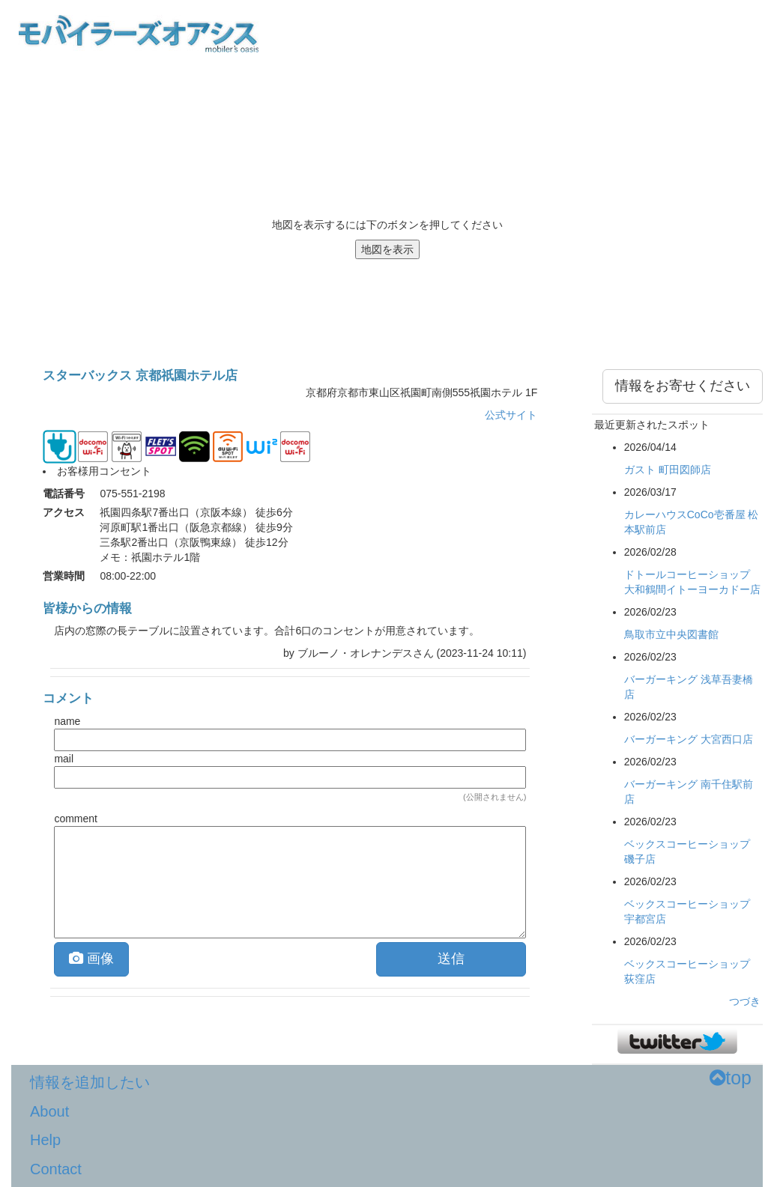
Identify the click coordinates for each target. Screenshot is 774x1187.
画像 (91, 958)
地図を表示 (387, 249)
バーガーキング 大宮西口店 (688, 739)
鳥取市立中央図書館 (671, 634)
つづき (745, 1001)
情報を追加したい (90, 1082)
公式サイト (511, 415)
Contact (56, 1169)
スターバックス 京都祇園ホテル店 (140, 375)
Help (45, 1140)
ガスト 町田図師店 (667, 470)
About (49, 1111)
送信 (451, 958)
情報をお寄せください (682, 385)
